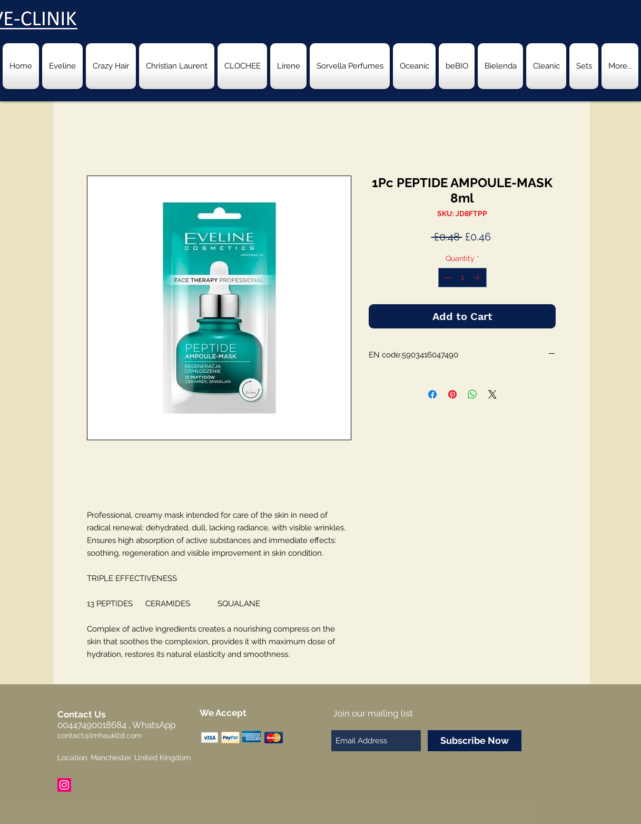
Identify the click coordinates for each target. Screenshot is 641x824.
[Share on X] (492, 394)
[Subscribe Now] (474, 740)
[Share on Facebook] (432, 394)
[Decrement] (446, 277)
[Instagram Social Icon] (64, 785)
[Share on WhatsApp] (472, 394)
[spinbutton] (462, 277)
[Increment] (478, 277)
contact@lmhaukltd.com (99, 735)
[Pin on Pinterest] (452, 394)
